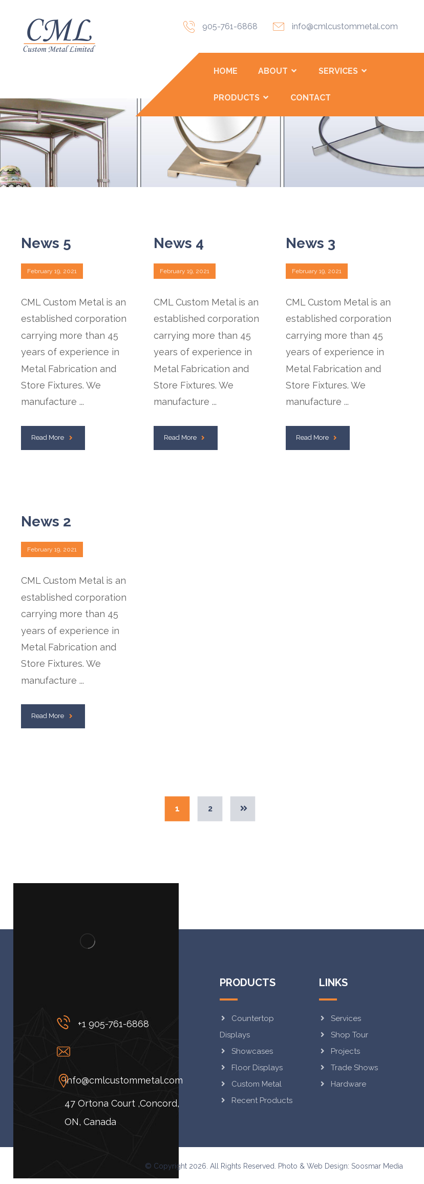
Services (340, 1018)
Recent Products (256, 1100)
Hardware (342, 1084)
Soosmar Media (377, 1166)
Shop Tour (343, 1034)
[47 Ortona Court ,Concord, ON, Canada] (122, 1080)
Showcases (246, 1051)
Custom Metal (251, 1084)
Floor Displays (251, 1067)
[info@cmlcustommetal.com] (122, 1051)
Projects (339, 1051)
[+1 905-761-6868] (122, 1022)
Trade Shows (348, 1067)
